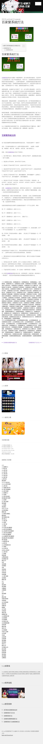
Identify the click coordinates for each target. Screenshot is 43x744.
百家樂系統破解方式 (10, 311)
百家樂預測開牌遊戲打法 (10, 343)
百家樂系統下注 (9, 283)
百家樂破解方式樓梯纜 (16, 327)
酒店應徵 (4, 586)
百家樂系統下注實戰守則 (31, 287)
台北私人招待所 (5, 550)
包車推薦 (4, 564)
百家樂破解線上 (33, 282)
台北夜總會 (4, 617)
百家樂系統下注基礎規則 (17, 285)
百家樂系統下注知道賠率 (14, 297)
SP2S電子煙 (4, 475)
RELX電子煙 (4, 473)
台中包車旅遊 (5, 602)
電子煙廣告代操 (5, 517)
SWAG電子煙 (5, 548)
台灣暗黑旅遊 (5, 557)
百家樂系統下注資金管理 (28, 304)
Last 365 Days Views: (6, 450)
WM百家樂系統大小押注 (18, 322)
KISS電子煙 (4, 472)
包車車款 (4, 569)
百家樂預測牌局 (7, 318)
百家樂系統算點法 (20, 311)
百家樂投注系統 (8, 282)
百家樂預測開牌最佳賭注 (15, 335)
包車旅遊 (4, 572)
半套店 (3, 635)
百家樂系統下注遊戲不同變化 (16, 306)
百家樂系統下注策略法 (10, 299)
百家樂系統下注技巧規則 (13, 290)
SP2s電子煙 (4, 486)
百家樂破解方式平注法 (31, 325)
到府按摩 (4, 652)
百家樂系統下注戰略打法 (16, 289)
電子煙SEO (4, 519)
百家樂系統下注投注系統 (26, 290)
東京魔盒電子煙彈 (6, 498)
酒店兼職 (4, 503)
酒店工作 (4, 628)
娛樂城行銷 (4, 614)
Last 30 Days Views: (6, 448)
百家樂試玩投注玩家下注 (15, 316)
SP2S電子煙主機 (5, 496)
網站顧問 (4, 480)
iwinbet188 (17, 19)
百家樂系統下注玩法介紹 (29, 296)
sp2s (3, 465)
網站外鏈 (4, 597)
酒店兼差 (4, 584)
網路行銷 (4, 512)
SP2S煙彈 (4, 494)
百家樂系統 (5, 77)
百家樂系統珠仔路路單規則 (28, 309)
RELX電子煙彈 (5, 501)
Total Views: (4, 452)
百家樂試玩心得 (7, 313)
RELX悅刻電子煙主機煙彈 (8, 531)
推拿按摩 (4, 555)
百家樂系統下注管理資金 (33, 299)
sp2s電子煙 (4, 470)
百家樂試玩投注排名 (31, 315)
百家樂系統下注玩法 (17, 296)
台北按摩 (4, 633)
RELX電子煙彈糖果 (6, 489)
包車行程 (4, 571)
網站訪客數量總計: (6, 453)
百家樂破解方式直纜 (28, 327)
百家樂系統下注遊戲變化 (16, 308)
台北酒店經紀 (5, 510)
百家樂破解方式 (16, 282)
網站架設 (4, 515)
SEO (3, 581)
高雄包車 (4, 604)
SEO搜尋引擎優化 (6, 513)
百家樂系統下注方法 (11, 292)
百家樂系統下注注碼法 (31, 294)
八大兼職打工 (5, 467)
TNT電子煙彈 (5, 576)
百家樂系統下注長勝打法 (29, 308)
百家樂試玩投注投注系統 (19, 315)
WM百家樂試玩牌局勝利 (21, 323)
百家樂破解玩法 (25, 282)
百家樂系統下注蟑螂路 (29, 302)
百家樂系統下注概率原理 (33, 292)
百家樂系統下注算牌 (21, 299)
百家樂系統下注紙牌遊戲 (19, 301)
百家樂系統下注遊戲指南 (30, 306)
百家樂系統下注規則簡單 (15, 304)
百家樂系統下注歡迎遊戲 (19, 294)
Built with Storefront (7, 735)
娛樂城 (3, 607)
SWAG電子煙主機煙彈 (7, 527)
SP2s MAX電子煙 (5, 482)
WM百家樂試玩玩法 (33, 323)
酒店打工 (4, 643)
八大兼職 (4, 505)
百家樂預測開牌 (16, 318)
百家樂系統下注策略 (26, 297)
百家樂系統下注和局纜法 (31, 283)
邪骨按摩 (4, 624)
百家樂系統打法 (7, 48)
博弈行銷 (4, 612)
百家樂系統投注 (8, 309)
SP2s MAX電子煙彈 (6, 484)
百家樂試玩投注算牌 (17, 334)
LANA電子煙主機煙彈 (7, 529)
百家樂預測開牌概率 (27, 335)
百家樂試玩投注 (24, 313)
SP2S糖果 (4, 546)
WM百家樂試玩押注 (10, 323)
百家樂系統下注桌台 (21, 292)
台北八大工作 (5, 508)
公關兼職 (4, 590)
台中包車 (4, 609)
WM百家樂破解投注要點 (22, 320)
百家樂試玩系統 (27, 334)
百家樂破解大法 (13, 325)
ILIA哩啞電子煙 (5, 541)
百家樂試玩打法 (16, 313)
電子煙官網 (4, 539)
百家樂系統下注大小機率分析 (31, 285)
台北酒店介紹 (5, 621)
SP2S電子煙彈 (5, 491)
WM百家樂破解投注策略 (10, 320)
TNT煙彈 (4, 522)
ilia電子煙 (4, 479)
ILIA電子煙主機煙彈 (6, 534)
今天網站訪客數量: (6, 445)
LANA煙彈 (4, 499)
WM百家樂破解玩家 (33, 320)
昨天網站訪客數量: (6, 447)
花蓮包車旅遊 (5, 598)
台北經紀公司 (5, 647)
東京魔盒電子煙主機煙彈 (7, 538)
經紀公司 (4, 560)
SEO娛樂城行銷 (5, 616)
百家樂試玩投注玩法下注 (28, 316)
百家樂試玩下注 (29, 311)
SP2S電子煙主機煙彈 (7, 532)
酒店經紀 (4, 506)
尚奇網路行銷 (5, 558)
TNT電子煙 (4, 520)
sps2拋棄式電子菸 (6, 487)
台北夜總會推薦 (5, 623)
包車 (3, 562)
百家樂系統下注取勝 (19, 283)
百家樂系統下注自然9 (17, 302)
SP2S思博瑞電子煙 (6, 545)
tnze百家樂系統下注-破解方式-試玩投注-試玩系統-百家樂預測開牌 (16, 6)
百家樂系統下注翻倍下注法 (32, 301)
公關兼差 (4, 588)
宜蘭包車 (4, 605)
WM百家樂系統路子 (29, 322)
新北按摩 (4, 649)
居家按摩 (4, 650)
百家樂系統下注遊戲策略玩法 (12, 721)
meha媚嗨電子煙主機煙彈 (8, 536)
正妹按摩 (4, 637)
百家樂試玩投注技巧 (34, 313)
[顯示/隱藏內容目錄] (23, 46)
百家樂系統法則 (9, 50)
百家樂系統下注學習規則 (18, 287)
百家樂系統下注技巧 (28, 289)
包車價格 (4, 565)
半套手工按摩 (5, 631)
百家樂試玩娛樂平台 (28, 332)
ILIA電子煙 (4, 468)
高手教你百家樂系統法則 (10, 710)
